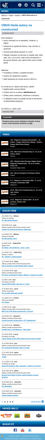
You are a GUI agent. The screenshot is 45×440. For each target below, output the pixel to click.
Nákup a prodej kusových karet (12, 273)
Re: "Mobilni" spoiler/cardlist (12, 257)
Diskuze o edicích (7, 254)
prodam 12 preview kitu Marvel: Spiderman (16, 229)
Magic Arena (6, 245)
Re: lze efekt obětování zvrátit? (12, 293)
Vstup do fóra (36, 402)
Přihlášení (19, 3)
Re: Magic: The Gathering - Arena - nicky (16, 248)
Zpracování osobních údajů (30, 436)
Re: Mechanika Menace (10, 220)
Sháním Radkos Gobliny (10, 395)
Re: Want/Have (7, 386)
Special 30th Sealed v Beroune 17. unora (16, 284)
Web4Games (26, 438)
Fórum (26, 3)
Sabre (39, 438)
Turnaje (6, 134)
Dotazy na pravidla (8, 218)
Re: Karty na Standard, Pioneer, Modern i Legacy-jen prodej (22, 275)
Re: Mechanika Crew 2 (9, 238)
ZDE (30, 123)
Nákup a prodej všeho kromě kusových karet (16, 227)
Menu (39, 5)
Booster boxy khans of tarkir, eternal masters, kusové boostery (20, 376)
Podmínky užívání (9, 438)
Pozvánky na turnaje (8, 282)
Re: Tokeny (5, 302)
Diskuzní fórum (9, 210)
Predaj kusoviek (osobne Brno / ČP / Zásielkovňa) (19, 320)
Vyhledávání (33, 5)
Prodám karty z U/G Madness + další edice (16, 329)
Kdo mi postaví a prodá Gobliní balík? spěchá (17, 266)
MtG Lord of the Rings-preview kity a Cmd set (17, 311)
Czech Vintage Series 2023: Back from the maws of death (21, 339)
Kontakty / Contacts (14, 436)
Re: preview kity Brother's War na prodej (15, 348)
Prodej (4, 357)
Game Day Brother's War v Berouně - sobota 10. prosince (21, 366)
